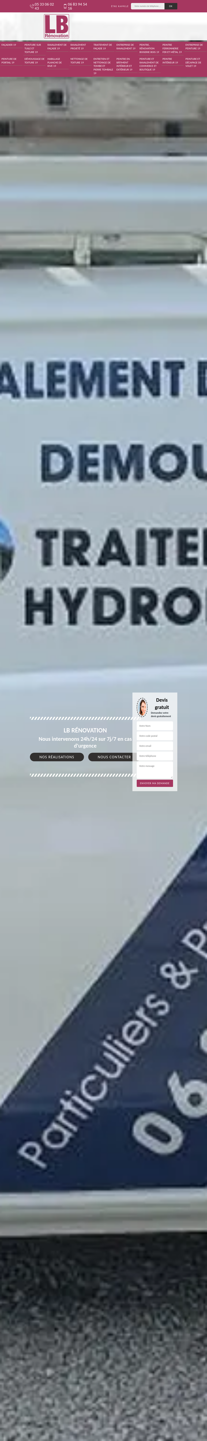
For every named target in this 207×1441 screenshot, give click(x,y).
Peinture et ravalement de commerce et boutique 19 (149, 64)
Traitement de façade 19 (103, 46)
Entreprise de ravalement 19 (125, 46)
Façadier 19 (8, 44)
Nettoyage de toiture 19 (79, 60)
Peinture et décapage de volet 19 (193, 62)
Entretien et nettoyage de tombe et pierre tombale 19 (103, 66)
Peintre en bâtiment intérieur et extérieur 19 (124, 64)
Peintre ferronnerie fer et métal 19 (172, 48)
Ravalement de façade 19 (57, 46)
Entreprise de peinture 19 (194, 46)
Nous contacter (114, 757)
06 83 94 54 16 (75, 6)
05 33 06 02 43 (42, 6)
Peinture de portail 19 (8, 60)
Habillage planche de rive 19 (54, 62)
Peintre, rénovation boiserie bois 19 (149, 48)
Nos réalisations (57, 757)
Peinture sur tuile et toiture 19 (33, 48)
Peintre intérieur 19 (170, 60)
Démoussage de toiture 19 (35, 60)
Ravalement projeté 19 (78, 46)
